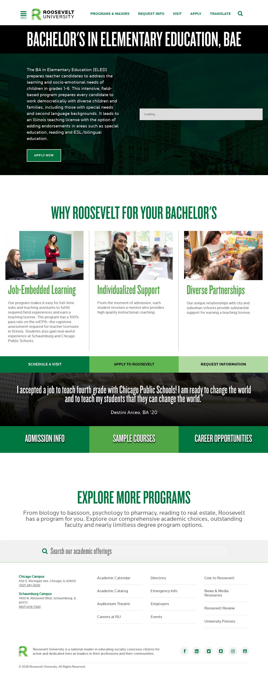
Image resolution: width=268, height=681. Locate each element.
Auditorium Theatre (113, 604)
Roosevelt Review (219, 608)
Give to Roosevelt (219, 578)
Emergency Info (164, 591)
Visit (177, 14)
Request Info (151, 14)
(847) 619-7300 (30, 607)
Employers (160, 604)
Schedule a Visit (44, 364)
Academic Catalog (112, 591)
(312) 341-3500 (29, 585)
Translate (220, 14)
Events (156, 617)
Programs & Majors (109, 14)
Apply (195, 14)
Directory (158, 578)
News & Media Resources (216, 593)
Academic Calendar (113, 578)
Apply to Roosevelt (134, 364)
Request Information (223, 364)
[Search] (44, 549)
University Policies (219, 621)
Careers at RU (109, 617)
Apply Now (44, 155)
